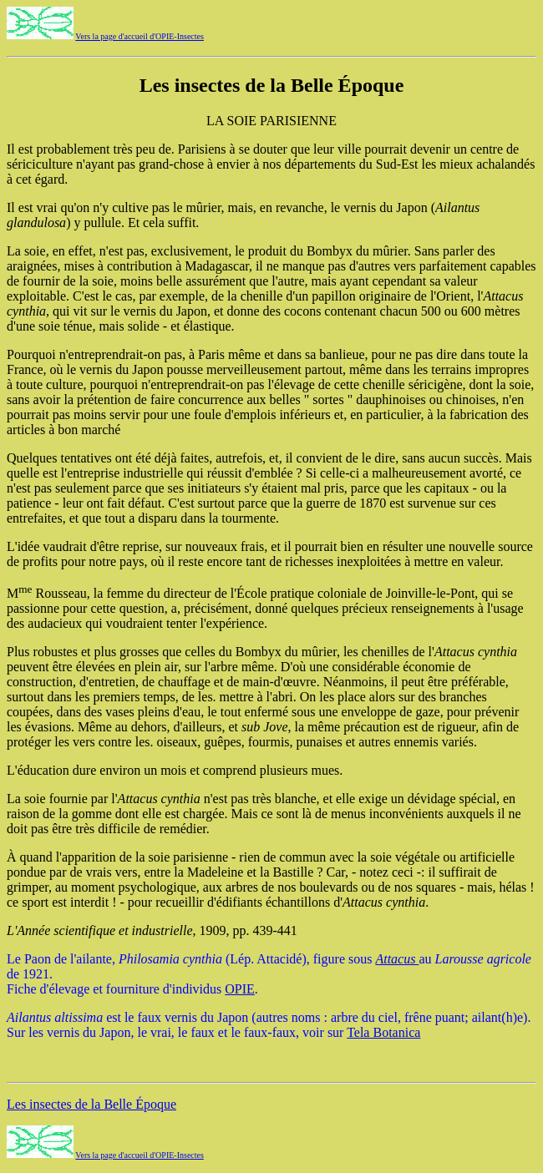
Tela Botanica (383, 1032)
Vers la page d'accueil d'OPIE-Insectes (139, 36)
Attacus (397, 959)
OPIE (240, 989)
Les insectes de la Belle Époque (91, 1104)
